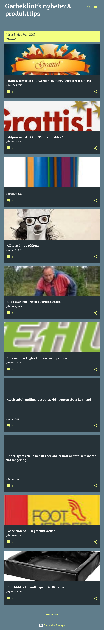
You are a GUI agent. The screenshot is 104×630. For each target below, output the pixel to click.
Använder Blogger (52, 625)
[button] (96, 92)
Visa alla (11, 39)
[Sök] (89, 7)
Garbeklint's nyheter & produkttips (38, 10)
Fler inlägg (52, 614)
